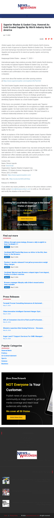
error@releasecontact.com (20, 189)
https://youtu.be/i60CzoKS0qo (19, 179)
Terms (6, 515)
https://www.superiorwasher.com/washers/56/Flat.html (22, 81)
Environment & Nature (27, 443)
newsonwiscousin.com (32, 515)
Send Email (9, 166)
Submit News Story (27, 219)
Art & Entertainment (27, 438)
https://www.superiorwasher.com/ (19, 175)
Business (27, 440)
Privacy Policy (14, 515)
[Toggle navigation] (26, 16)
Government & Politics (27, 447)
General (27, 445)
